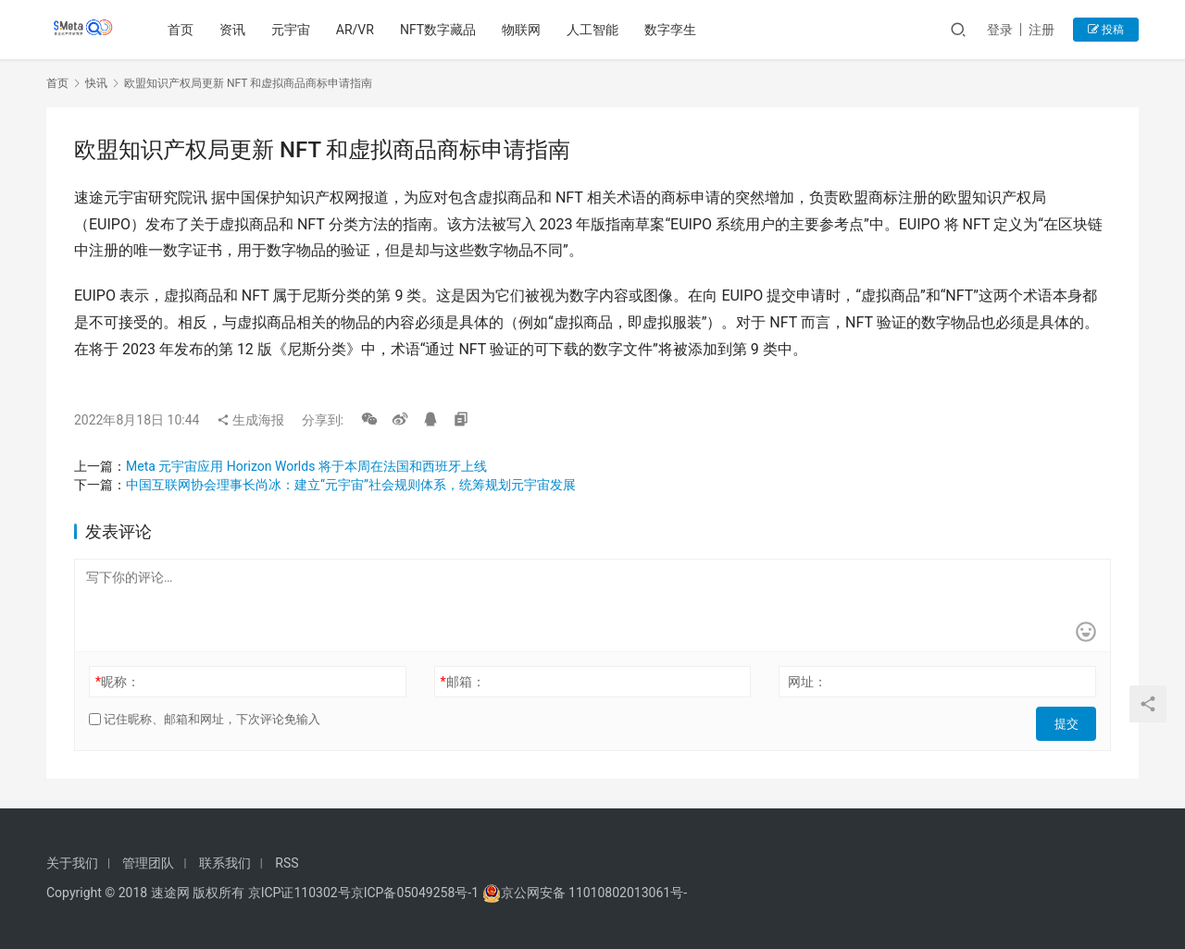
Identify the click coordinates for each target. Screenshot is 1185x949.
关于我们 (72, 863)
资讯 (236, 29)
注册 (1041, 29)
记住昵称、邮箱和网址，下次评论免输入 (204, 719)
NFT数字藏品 (442, 29)
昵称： (117, 681)
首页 (184, 29)
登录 (1000, 29)
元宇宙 (294, 29)
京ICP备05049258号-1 (416, 892)
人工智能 (596, 29)
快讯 (96, 83)
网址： (807, 681)
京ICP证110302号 (299, 892)
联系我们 (225, 863)
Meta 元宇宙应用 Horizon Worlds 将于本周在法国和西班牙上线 (306, 466)
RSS (286, 863)
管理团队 (148, 863)
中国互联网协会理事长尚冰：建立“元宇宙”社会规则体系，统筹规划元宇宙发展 (351, 484)
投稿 (1106, 29)
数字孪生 (674, 29)
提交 (1070, 719)
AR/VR (359, 29)
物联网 (524, 29)
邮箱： (463, 681)
